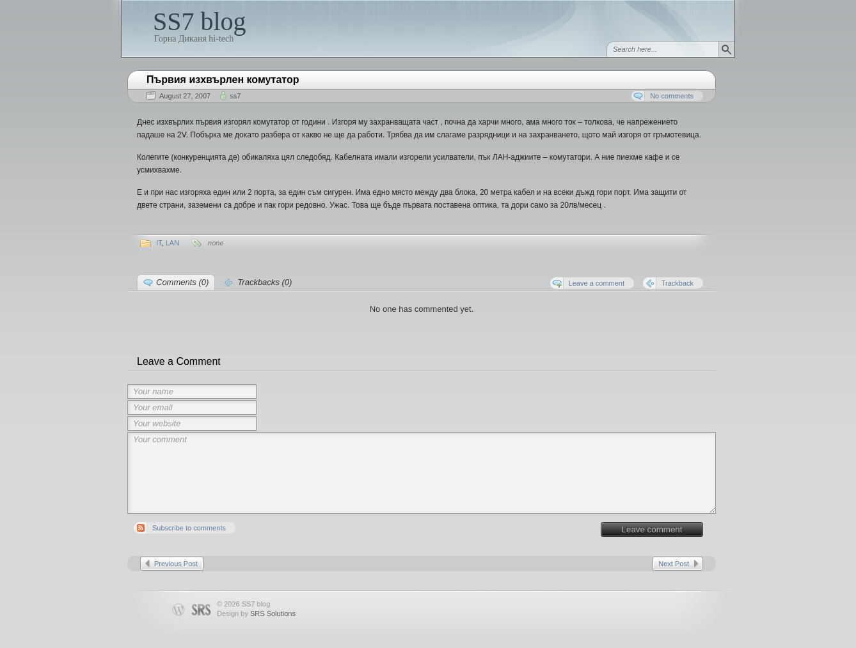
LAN (172, 243)
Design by (256, 613)
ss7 (235, 96)
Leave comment (652, 529)
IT (159, 243)
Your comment (421, 473)
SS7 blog (199, 21)
